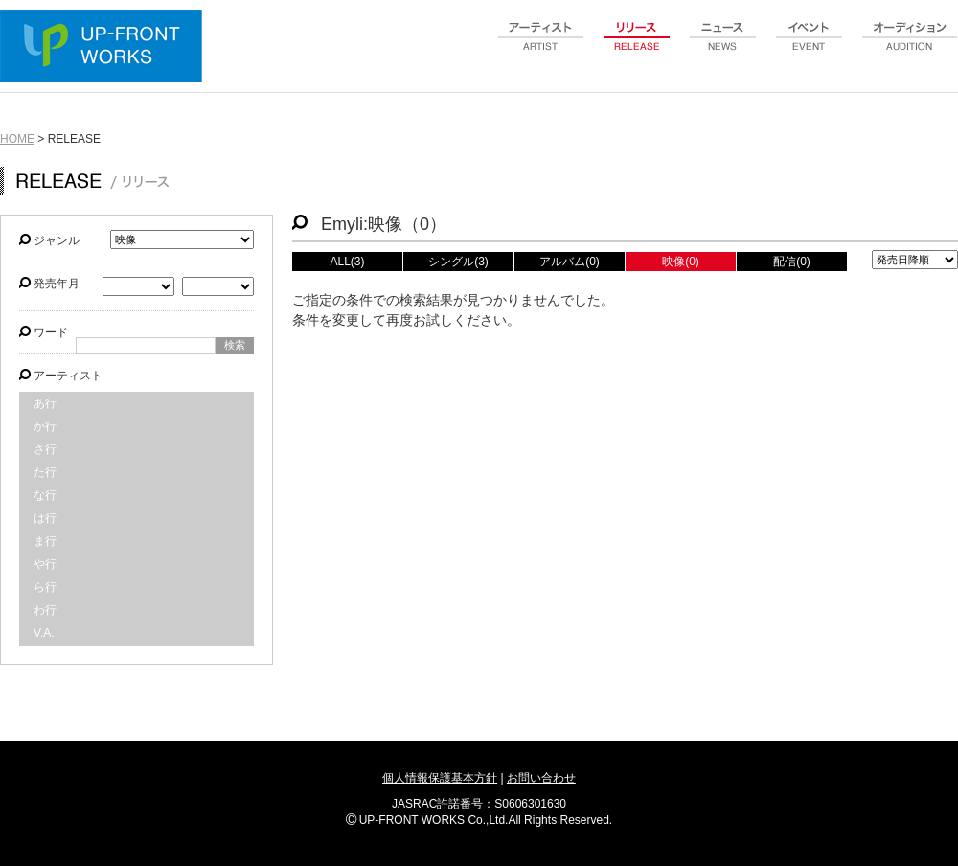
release (637, 47)
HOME (17, 139)
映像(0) (680, 261)
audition (910, 47)
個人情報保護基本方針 (439, 778)
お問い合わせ (541, 778)
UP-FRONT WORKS (105, 48)
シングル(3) (458, 261)
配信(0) (791, 261)
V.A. (44, 633)
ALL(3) (347, 261)
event (809, 47)
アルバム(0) (569, 261)
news (723, 47)
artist (541, 47)
